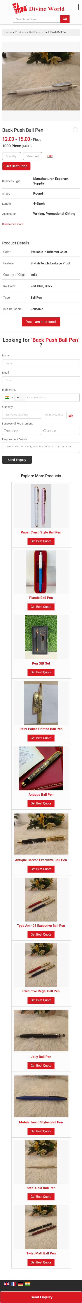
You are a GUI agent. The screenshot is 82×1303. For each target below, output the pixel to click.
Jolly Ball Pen (41, 1057)
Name (6, 355)
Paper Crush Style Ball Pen (41, 532)
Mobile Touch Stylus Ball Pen (41, 1122)
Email (5, 372)
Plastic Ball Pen (41, 598)
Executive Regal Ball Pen (40, 991)
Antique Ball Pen (40, 795)
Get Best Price (16, 166)
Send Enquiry (41, 1297)
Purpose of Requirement (17, 423)
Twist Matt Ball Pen (41, 1253)
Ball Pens (34, 32)
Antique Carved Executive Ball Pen (41, 860)
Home (8, 32)
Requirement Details (14, 439)
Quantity (7, 407)
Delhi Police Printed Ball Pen (41, 729)
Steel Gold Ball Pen (41, 1188)
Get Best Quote (41, 541)
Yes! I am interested (41, 322)
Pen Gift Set (41, 663)
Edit (50, 156)
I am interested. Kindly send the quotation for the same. (41, 448)
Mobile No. (9, 390)
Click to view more (12, 224)
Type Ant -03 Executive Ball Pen (41, 926)
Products (20, 32)
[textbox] (32, 156)
